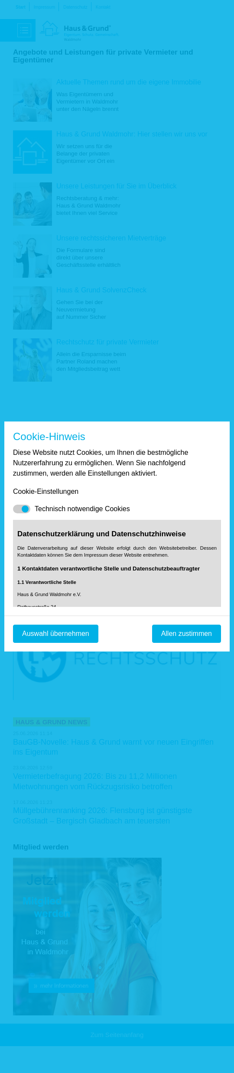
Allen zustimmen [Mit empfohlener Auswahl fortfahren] (186, 633)
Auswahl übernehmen (55, 633)
